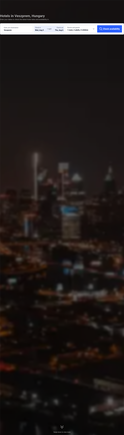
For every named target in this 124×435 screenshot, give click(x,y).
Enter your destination (11, 27)
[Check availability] (109, 29)
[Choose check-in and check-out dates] (41, 28)
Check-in (38, 27)
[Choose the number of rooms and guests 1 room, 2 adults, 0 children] (81, 28)
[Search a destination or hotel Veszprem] (17, 29)
